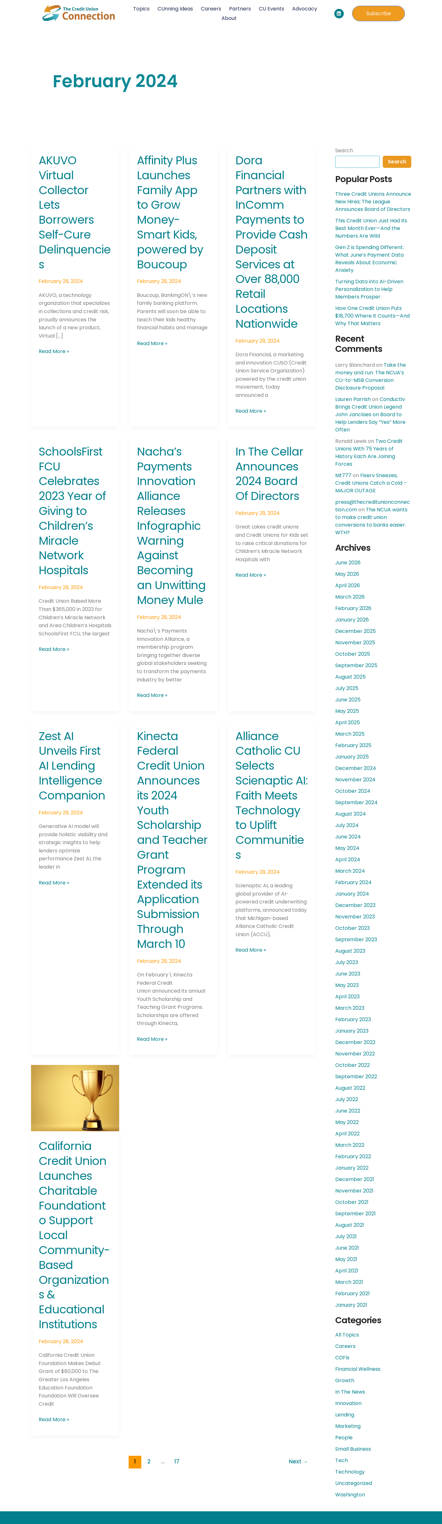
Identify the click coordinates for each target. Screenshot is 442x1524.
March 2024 (350, 871)
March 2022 (349, 1145)
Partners (240, 8)
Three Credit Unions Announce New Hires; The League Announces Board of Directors (373, 201)
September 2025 (356, 665)
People (344, 1437)
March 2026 (350, 597)
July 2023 (346, 962)
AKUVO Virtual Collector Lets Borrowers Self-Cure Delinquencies (75, 212)
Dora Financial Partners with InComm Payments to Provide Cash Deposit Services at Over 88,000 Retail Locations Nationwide (271, 242)
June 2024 (348, 836)
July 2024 (347, 825)
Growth (344, 1380)
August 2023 (350, 951)
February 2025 (353, 745)
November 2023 (355, 916)
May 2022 (347, 1122)
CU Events (271, 8)
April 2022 (347, 1133)
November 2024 (355, 779)
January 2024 (352, 893)
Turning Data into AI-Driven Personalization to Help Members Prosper (369, 289)
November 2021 (354, 1190)
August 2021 (349, 1225)
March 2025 (350, 734)
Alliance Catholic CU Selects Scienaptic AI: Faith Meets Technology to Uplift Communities (271, 795)
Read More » (54, 351)
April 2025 (347, 722)
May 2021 (346, 1259)
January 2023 (351, 1031)
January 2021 (351, 1305)
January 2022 (351, 1168)
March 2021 (349, 1282)
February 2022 (353, 1156)
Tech (341, 1460)
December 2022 (355, 1042)
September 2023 (356, 939)
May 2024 (347, 848)
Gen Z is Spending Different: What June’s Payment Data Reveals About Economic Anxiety (369, 259)
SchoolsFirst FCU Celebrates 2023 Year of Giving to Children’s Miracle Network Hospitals (72, 510)
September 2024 (356, 802)
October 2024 (352, 791)
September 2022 (356, 1076)
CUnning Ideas (175, 8)
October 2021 (351, 1202)
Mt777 (343, 475)
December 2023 (355, 905)
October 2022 (352, 1065)
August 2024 (350, 814)
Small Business (353, 1449)
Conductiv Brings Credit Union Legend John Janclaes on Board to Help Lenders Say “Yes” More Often (370, 414)
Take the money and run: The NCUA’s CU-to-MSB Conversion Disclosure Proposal (370, 376)
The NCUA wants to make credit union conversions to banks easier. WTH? (371, 521)
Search (344, 150)
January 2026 (352, 619)
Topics (141, 8)
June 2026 (348, 562)
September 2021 (355, 1213)
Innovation (348, 1403)
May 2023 (347, 985)
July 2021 (346, 1236)
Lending (344, 1414)
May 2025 (347, 711)
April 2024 (347, 859)
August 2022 (350, 1088)
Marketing (348, 1426)
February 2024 (353, 882)
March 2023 (349, 1008)
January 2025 (352, 756)
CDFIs (342, 1357)
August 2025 (350, 676)
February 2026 (353, 608)
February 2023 (353, 1019)
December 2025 (355, 631)
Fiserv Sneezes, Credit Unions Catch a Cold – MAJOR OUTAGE (371, 483)
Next (298, 1461)
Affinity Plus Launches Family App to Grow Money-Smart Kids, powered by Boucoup (170, 212)
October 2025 (352, 654)
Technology (350, 1471)
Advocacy (304, 8)
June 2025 (348, 699)
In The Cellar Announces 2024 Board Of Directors (269, 473)
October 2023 (352, 928)
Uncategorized (353, 1483)
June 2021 (347, 1247)
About (228, 18)
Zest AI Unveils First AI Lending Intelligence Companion (72, 766)
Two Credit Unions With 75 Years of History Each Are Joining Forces (369, 452)
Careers (211, 8)
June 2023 (347, 973)
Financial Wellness (358, 1369)
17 (176, 1461)
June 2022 (347, 1110)
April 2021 (346, 1270)
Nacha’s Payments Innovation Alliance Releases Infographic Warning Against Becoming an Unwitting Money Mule (171, 525)
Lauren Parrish (353, 399)
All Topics (347, 1334)
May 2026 (347, 574)
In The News (350, 1392)
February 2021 (352, 1293)
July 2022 (346, 1099)
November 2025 (355, 642)
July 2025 (346, 688)
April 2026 (347, 585)
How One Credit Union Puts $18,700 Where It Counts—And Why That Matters (372, 316)
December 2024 (355, 768)
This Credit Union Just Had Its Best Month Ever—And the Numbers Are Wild (371, 228)
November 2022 (355, 1053)
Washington (350, 1494)
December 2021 (354, 1179)
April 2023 (347, 996)
